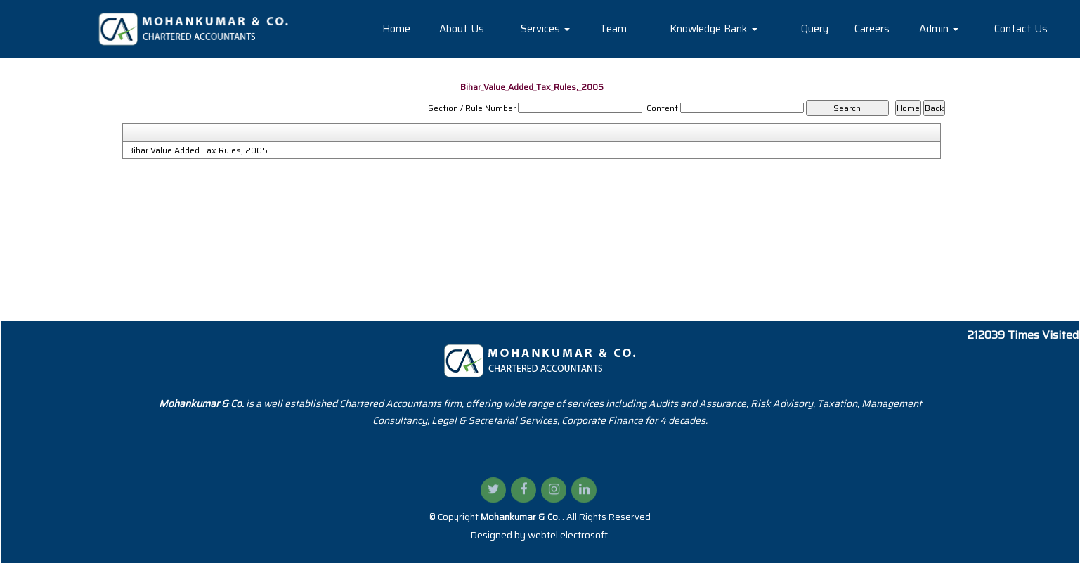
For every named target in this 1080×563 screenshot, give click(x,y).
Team (613, 28)
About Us (461, 28)
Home (396, 28)
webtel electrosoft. (569, 535)
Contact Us (1021, 28)
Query (814, 28)
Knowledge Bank (713, 28)
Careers (872, 28)
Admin (938, 28)
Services (545, 28)
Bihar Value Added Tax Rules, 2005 (198, 150)
